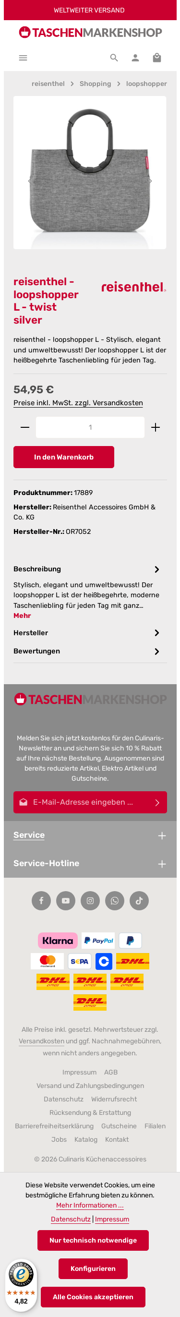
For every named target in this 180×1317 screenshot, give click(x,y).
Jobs (59, 1140)
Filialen (155, 1126)
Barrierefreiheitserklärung (54, 1126)
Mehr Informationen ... (90, 1205)
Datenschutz (64, 1099)
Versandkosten (41, 1041)
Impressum (79, 1072)
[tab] (87, 591)
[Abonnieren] (157, 802)
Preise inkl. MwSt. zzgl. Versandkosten (78, 403)
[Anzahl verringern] (24, 427)
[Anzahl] (90, 427)
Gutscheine (119, 1126)
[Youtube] (65, 900)
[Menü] (23, 57)
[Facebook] (41, 900)
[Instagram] (90, 900)
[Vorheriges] (31, 181)
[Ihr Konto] (135, 57)
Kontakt (117, 1140)
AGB (111, 1072)
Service (29, 835)
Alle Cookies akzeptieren (93, 1297)
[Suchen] (114, 57)
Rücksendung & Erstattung (90, 1113)
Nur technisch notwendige (93, 1240)
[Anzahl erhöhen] (155, 427)
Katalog (85, 1140)
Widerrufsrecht (114, 1099)
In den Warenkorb (64, 457)
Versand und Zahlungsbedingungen (90, 1086)
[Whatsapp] (114, 900)
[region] (90, 181)
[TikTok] (139, 900)
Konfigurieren (93, 1269)
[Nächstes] (149, 181)
